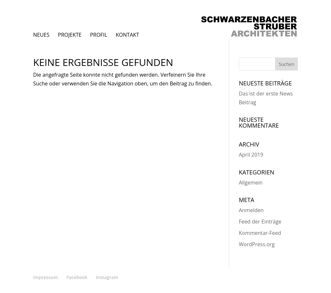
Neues (41, 34)
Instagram (107, 277)
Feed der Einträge (260, 221)
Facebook (76, 277)
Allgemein (251, 182)
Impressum (45, 277)
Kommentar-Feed (260, 232)
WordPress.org (256, 244)
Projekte (70, 34)
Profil (98, 34)
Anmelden (251, 210)
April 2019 (251, 154)
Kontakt (127, 34)
